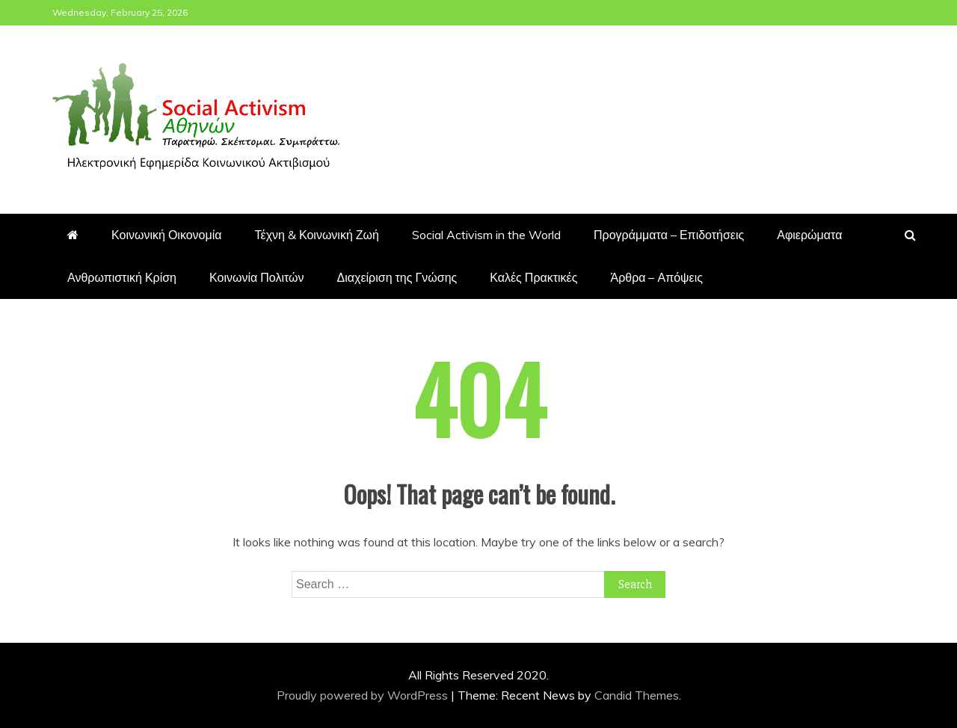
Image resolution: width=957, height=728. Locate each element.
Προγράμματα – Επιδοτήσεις (669, 234)
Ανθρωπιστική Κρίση (121, 277)
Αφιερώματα (809, 234)
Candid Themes (636, 695)
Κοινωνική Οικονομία (166, 234)
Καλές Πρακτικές (533, 277)
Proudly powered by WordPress (364, 695)
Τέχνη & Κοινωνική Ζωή (317, 234)
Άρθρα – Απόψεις (656, 277)
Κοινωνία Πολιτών (256, 277)
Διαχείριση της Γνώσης (397, 277)
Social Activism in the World (486, 234)
